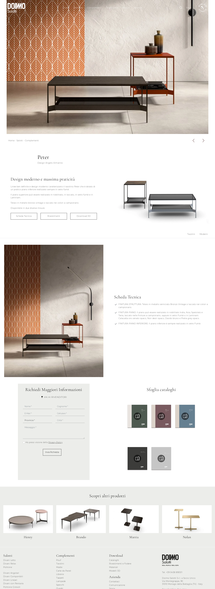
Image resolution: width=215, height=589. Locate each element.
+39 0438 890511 (174, 573)
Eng (187, 7)
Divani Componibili (13, 577)
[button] (193, 141)
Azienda (139, 7)
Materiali (113, 568)
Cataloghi (114, 561)
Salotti (20, 141)
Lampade (61, 582)
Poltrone (78, 7)
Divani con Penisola (13, 584)
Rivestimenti (53, 217)
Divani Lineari (10, 581)
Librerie (60, 575)
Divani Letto (112, 7)
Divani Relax (9, 565)
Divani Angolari (11, 574)
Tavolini (191, 235)
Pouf (58, 561)
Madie (59, 568)
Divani (66, 7)
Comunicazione (117, 586)
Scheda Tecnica (24, 217)
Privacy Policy (55, 443)
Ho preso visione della (44, 443)
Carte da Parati (63, 572)
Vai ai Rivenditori (54, 398)
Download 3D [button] (84, 217)
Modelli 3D (114, 572)
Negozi (126, 7)
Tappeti (60, 579)
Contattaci (114, 582)
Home (11, 141)
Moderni (204, 235)
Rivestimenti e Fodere (120, 565)
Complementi (95, 7)
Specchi (60, 586)
